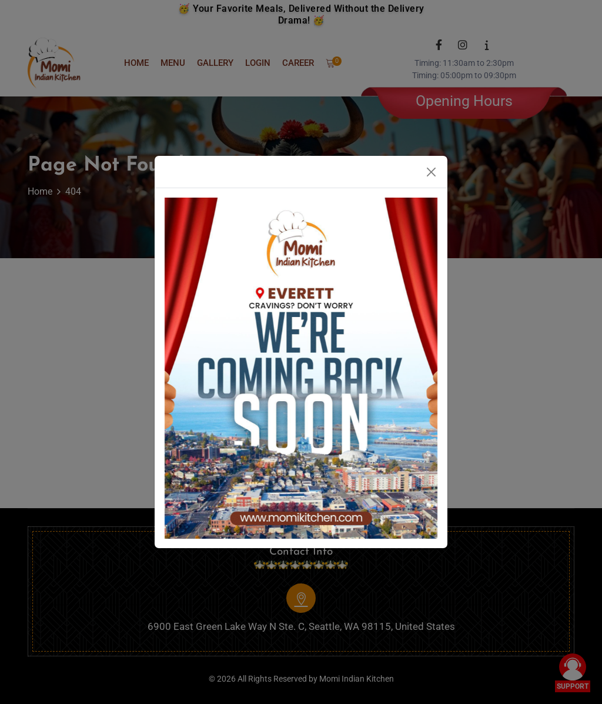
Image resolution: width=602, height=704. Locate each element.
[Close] (431, 172)
